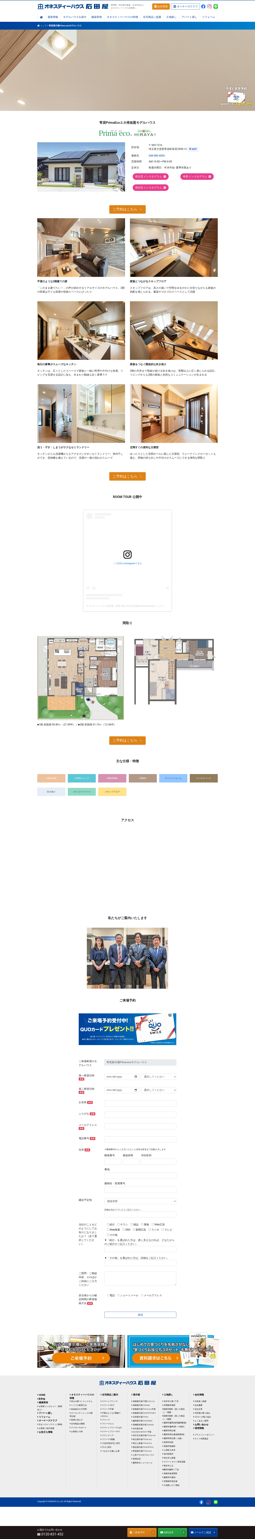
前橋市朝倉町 (168, 1446)
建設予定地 (85, 1199)
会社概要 (197, 1405)
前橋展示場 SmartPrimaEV (143, 1413)
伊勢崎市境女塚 (169, 1481)
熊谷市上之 (168, 1466)
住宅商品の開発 (77, 1424)
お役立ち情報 (45, 1432)
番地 (107, 1169)
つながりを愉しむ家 (110, 1451)
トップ (43, 25)
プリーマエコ (107, 1424)
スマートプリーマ (109, 1401)
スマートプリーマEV (110, 1431)
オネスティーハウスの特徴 (122, 17)
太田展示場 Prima (139, 1417)
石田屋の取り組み (201, 1413)
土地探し (171, 17)
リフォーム (208, 17)
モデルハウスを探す (75, 17)
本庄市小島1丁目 (170, 1401)
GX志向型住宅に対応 (110, 1443)
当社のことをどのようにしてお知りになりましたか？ (88, 1234)
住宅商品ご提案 (152, 17)
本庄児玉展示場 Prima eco (143, 1435)
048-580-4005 (157, 155)
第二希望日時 (86, 1090)
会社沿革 (197, 1409)
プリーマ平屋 (107, 1409)
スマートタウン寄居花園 (173, 1462)
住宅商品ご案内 (109, 1394)
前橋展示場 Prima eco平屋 (143, 1409)
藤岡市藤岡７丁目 (170, 1469)
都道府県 (128, 1155)
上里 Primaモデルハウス (142, 1455)
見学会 (41, 1399)
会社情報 (161, 6)
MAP (194, 149)
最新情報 (53, 17)
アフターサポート (78, 1427)
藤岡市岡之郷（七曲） (172, 1438)
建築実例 (96, 17)
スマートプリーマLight (111, 1427)
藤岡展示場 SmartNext (141, 1421)
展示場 (135, 1394)
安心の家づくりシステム (81, 1401)
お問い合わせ (200, 1424)
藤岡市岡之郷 (168, 1430)
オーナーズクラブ (185, 6)
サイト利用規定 (200, 1439)
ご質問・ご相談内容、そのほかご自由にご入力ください (88, 1279)
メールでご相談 (203, 1532)
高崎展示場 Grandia (140, 1405)
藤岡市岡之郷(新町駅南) (173, 1434)
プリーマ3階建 (108, 1439)
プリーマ (105, 1420)
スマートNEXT (108, 1405)
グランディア (107, 1435)
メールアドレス (88, 1126)
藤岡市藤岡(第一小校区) (173, 1427)
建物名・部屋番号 (114, 1183)
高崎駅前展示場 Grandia (142, 1425)
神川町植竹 (168, 1454)
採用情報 (198, 1428)
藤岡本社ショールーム (141, 1463)
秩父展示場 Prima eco (141, 1439)
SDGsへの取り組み (202, 1417)
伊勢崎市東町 (168, 1405)
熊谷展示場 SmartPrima (142, 1447)
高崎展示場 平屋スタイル (143, 1401)
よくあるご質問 (200, 1421)
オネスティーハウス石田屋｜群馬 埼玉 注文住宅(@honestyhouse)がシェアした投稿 (129, 606)
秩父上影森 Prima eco (141, 1443)
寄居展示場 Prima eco (141, 1451)
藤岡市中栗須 (168, 1477)
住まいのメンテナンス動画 (49, 1424)
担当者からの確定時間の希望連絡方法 (88, 1299)
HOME (41, 1395)
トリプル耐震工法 (78, 1405)
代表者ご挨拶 (199, 1401)
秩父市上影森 (168, 1458)
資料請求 (173, 1532)
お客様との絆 (76, 1431)
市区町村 (146, 1155)
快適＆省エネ (76, 1420)
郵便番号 (109, 1155)
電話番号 (87, 1138)
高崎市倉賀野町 (169, 1473)
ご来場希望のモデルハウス (88, 1063)
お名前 (86, 1102)
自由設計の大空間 (78, 1409)
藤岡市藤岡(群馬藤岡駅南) (174, 1423)
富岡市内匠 (168, 1442)
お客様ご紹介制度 (45, 1428)
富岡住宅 (136, 1459)
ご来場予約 (142, 1532)
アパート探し (189, 17)
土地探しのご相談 (170, 1485)
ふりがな (87, 1113)
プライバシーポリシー (203, 1435)
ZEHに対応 (106, 1447)
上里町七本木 (168, 1450)
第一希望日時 (86, 1077)
